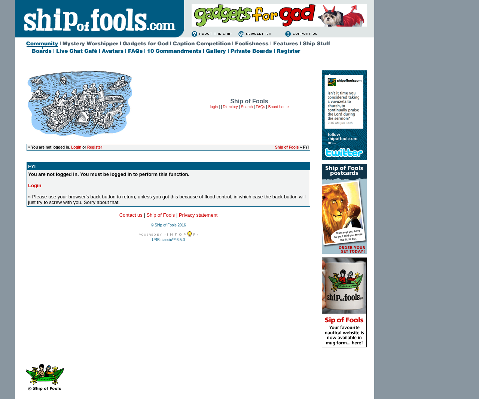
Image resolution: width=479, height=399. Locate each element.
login (214, 107)
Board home (278, 107)
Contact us (131, 215)
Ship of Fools (287, 147)
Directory (230, 107)
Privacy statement (198, 215)
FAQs (260, 107)
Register (94, 147)
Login (76, 147)
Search (247, 107)
